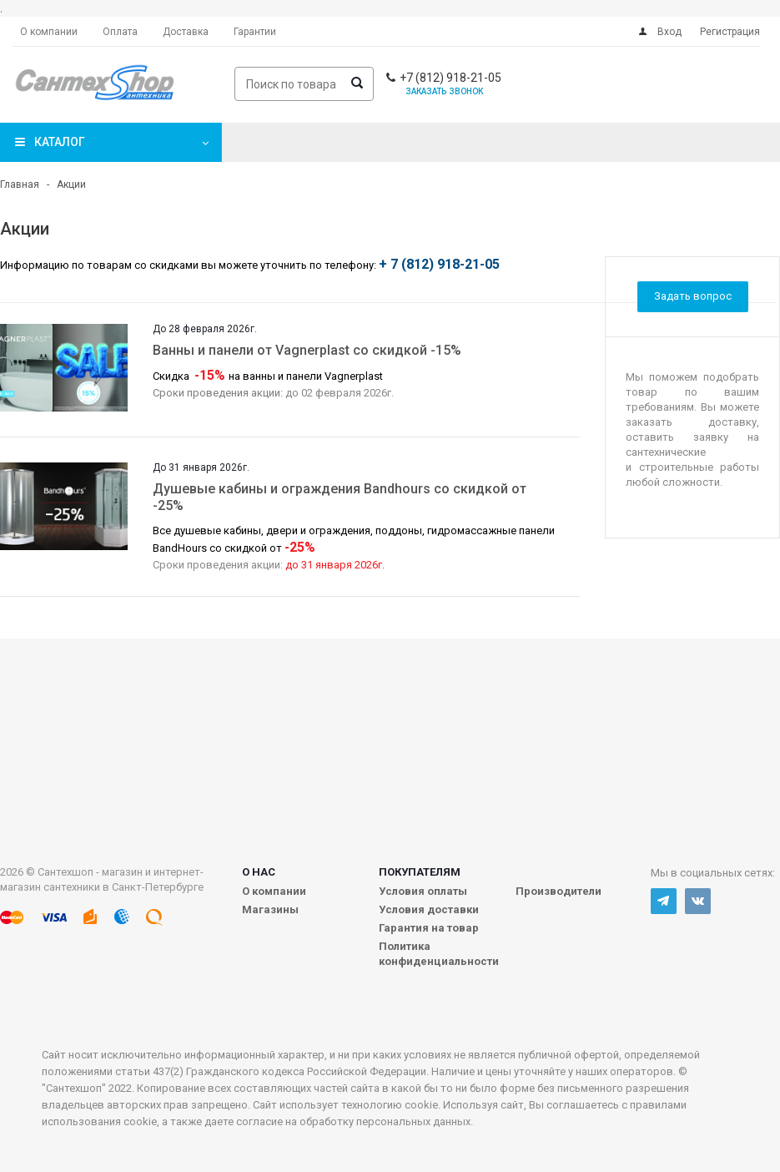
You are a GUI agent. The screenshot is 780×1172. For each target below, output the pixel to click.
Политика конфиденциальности (439, 953)
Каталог (59, 142)
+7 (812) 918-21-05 (450, 77)
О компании (274, 891)
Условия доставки (429, 909)
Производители (558, 891)
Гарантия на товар (429, 928)
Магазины (270, 909)
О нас (258, 872)
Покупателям (419, 872)
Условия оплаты (423, 891)
